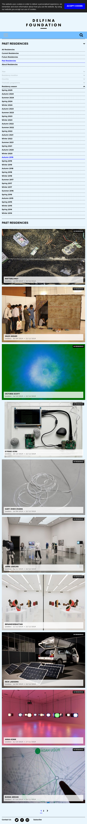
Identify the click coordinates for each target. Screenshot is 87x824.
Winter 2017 (7, 187)
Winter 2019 (7, 165)
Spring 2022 (7, 131)
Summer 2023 (8, 112)
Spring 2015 (7, 202)
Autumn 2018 (7, 168)
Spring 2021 (7, 146)
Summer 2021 (7, 142)
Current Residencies (10, 53)
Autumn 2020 (8, 150)
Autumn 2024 (8, 94)
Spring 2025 (7, 90)
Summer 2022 (8, 127)
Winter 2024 (7, 105)
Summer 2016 (7, 191)
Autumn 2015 (7, 198)
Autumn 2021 (7, 135)
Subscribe (37, 820)
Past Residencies (9, 61)
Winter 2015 (7, 206)
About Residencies (10, 64)
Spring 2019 (7, 161)
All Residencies (8, 49)
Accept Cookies (75, 6)
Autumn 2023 (8, 109)
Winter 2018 (7, 176)
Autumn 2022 (8, 124)
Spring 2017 (7, 183)
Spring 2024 (7, 101)
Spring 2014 (7, 209)
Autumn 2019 (7, 157)
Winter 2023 (7, 120)
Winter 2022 (7, 139)
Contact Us (6, 820)
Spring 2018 (7, 172)
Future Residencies (10, 57)
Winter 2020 (7, 153)
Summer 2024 (8, 98)
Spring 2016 (7, 194)
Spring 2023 (7, 116)
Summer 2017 (7, 180)
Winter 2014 (7, 213)
